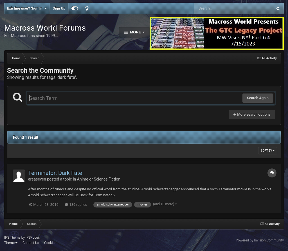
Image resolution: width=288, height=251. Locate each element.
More (135, 32)
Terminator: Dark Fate (55, 173)
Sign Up (59, 8)
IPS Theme (12, 237)
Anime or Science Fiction (98, 179)
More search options (252, 114)
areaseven (37, 179)
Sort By (267, 150)
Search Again (258, 98)
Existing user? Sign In (27, 8)
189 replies (76, 204)
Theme (10, 243)
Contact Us (30, 243)
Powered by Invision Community (260, 240)
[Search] (219, 8)
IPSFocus (33, 237)
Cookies (50, 243)
